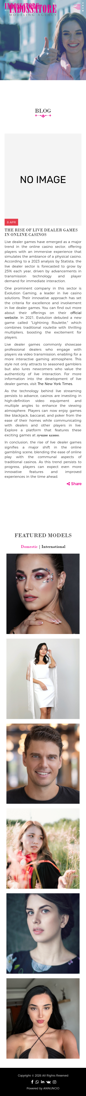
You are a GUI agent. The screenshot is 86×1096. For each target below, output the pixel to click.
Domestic (30, 546)
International (53, 546)
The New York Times (55, 384)
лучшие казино (48, 435)
